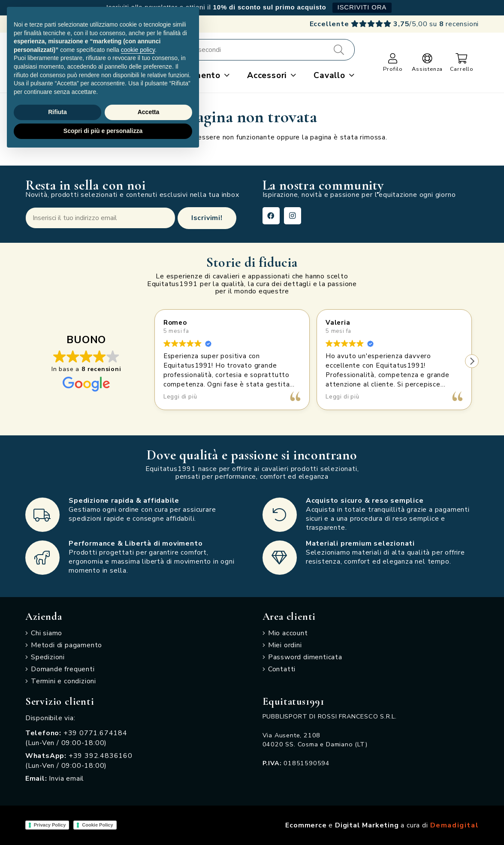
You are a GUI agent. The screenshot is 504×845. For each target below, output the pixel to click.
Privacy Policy (50, 824)
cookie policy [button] (138, 49)
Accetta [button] (149, 112)
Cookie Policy (97, 824)
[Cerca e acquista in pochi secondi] (235, 49)
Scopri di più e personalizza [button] (102, 130)
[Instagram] (292, 215)
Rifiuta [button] (57, 112)
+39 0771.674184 (95, 733)
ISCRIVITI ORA (362, 7)
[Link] (393, 58)
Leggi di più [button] (180, 397)
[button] (225, 75)
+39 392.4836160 (101, 755)
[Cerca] (338, 49)
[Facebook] (271, 215)
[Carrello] (461, 58)
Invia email (66, 778)
